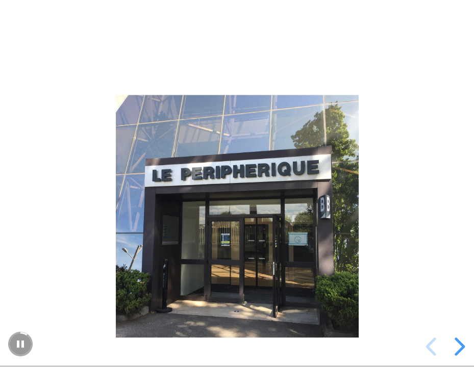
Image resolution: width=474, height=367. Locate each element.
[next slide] (458, 346)
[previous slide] (432, 346)
